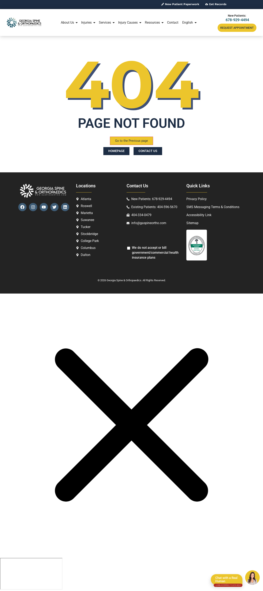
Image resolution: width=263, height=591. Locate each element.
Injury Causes (130, 22)
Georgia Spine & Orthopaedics (124, 280)
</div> (31, 574)
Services (107, 22)
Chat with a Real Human (228, 580)
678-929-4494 (237, 20)
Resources (154, 22)
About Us (69, 22)
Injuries (88, 22)
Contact (172, 22)
